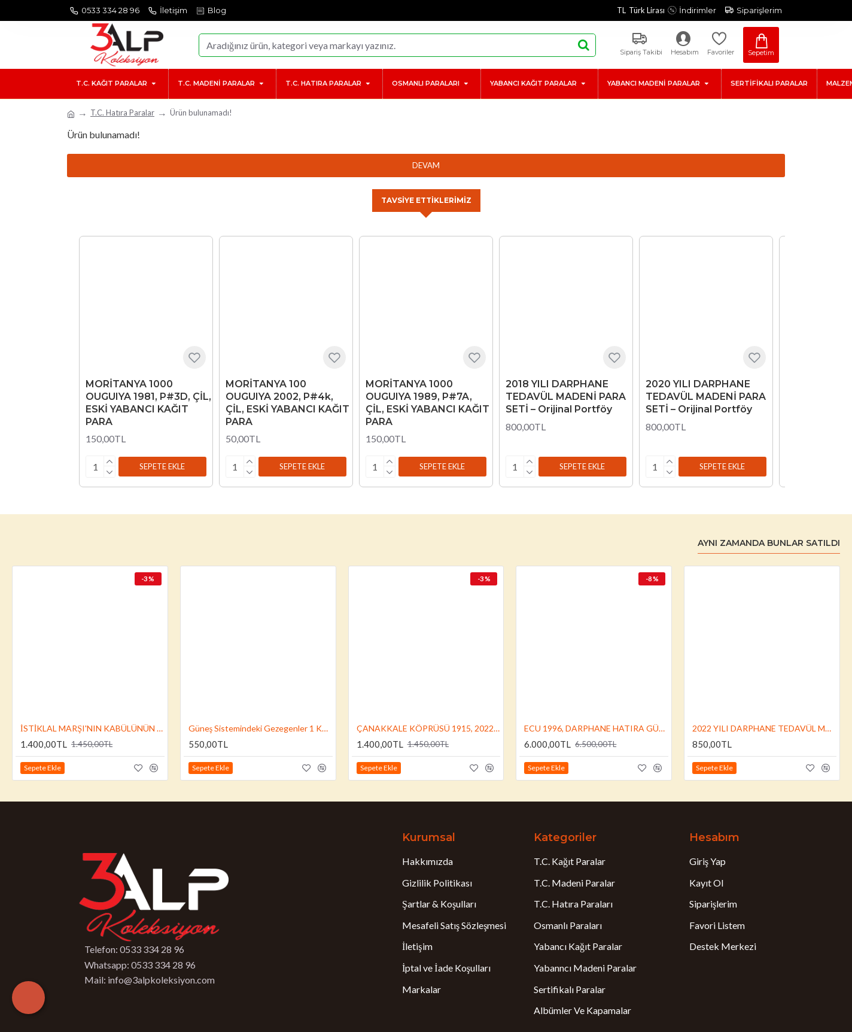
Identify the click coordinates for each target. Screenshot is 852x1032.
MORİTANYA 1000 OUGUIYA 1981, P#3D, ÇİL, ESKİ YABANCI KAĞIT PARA (148, 403)
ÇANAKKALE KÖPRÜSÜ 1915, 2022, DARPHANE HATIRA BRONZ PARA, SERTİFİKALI (429, 726)
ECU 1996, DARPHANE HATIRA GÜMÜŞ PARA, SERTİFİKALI (596, 726)
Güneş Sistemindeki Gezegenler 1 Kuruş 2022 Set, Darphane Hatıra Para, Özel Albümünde (260, 726)
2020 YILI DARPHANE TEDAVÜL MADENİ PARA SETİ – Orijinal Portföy (706, 397)
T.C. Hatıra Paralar (122, 112)
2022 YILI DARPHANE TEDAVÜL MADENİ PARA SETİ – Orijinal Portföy (764, 726)
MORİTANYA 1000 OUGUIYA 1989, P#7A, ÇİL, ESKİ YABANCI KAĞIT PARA (427, 403)
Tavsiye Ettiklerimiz (426, 200)
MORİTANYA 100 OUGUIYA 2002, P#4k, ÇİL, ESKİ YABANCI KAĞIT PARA (287, 403)
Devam (426, 165)
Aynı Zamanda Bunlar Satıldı (769, 541)
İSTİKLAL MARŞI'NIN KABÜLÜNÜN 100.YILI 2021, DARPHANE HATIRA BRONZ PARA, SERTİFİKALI (92, 726)
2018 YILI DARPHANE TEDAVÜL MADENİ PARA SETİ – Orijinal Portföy (566, 397)
